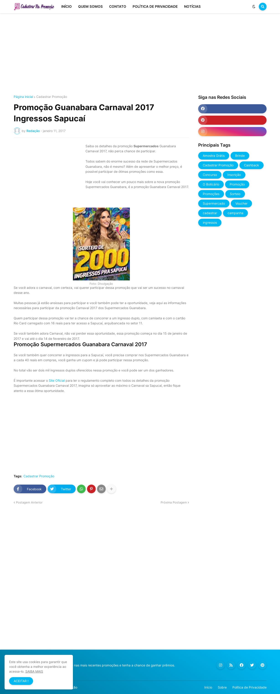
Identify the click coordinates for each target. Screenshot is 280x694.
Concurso (210, 175)
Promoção (237, 184)
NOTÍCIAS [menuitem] (192, 6)
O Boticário (211, 184)
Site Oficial (57, 380)
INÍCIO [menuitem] (66, 6)
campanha (235, 213)
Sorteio (235, 194)
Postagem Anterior (29, 502)
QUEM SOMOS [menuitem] (90, 6)
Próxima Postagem (174, 502)
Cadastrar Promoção (51, 96)
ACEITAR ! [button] (21, 681)
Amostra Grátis (214, 156)
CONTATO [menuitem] (117, 6)
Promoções (211, 194)
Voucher (241, 203)
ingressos (210, 222)
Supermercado (214, 203)
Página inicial (23, 96)
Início (208, 687)
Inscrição (234, 175)
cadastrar (210, 213)
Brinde (240, 156)
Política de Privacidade (249, 687)
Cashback (251, 165)
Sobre (222, 687)
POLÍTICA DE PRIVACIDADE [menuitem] (155, 6)
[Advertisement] (140, 54)
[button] (254, 6)
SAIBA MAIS (34, 671)
